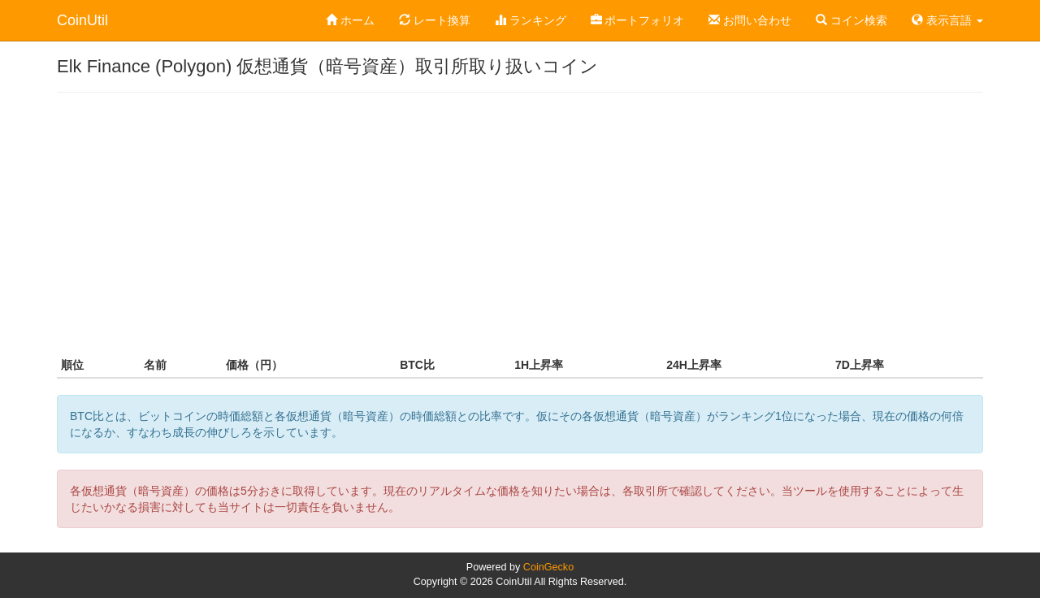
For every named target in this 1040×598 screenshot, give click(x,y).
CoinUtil (82, 20)
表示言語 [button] (947, 20)
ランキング (530, 20)
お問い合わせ (749, 20)
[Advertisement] (520, 222)
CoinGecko (548, 567)
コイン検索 (851, 20)
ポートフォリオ (638, 20)
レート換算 (434, 20)
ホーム (350, 20)
